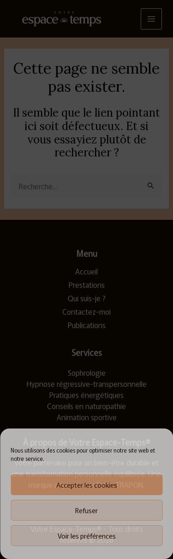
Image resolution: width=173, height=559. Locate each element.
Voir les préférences (87, 535)
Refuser (86, 510)
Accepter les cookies (86, 485)
